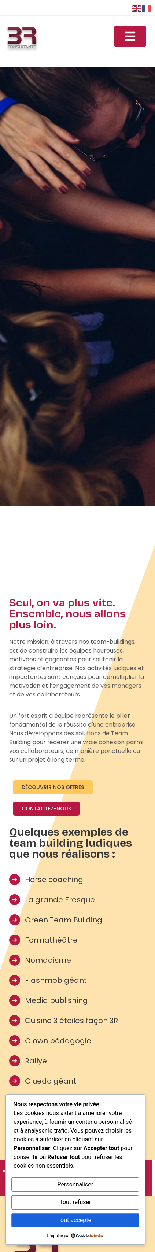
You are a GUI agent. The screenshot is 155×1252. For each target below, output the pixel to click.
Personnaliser (75, 1184)
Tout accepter (75, 1219)
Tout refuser (75, 1202)
